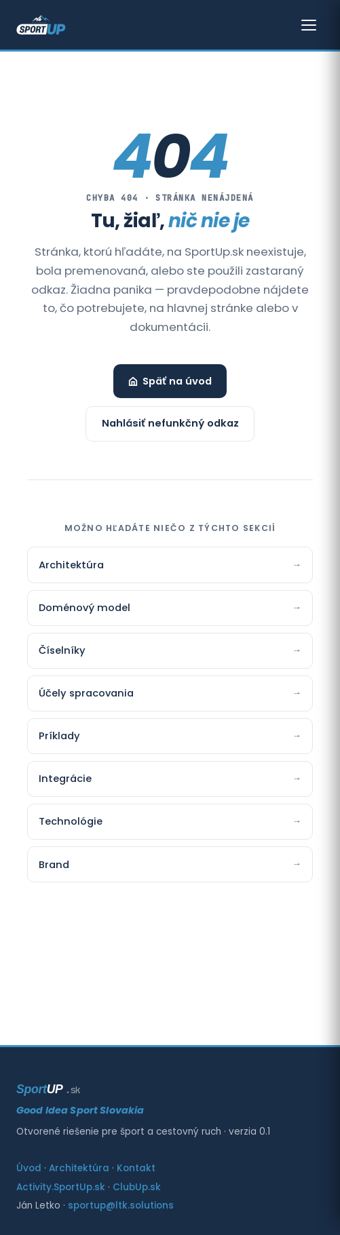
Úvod (28, 1168)
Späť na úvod (170, 381)
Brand (170, 864)
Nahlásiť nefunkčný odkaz (170, 423)
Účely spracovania (170, 693)
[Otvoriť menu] (309, 25)
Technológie (170, 821)
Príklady (170, 735)
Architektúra (170, 564)
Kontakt (136, 1168)
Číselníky (170, 650)
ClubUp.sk (137, 1187)
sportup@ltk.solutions (121, 1205)
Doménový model (170, 607)
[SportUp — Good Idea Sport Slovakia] (41, 25)
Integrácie (170, 778)
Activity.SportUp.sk (60, 1187)
